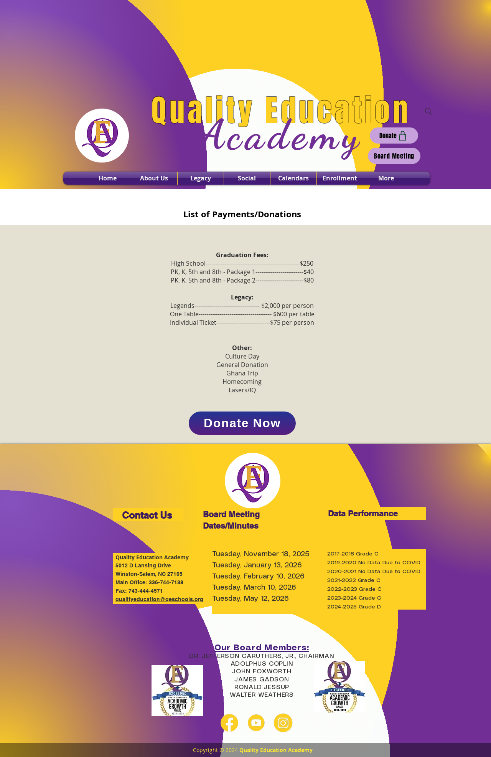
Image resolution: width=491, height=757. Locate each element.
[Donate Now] (242, 423)
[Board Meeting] (394, 156)
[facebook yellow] (229, 722)
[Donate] (394, 135)
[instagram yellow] (283, 722)
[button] (154, 178)
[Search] (428, 111)
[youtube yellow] (256, 722)
